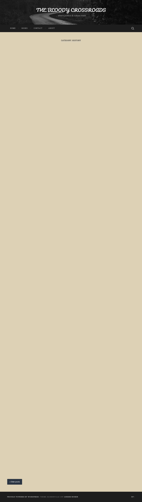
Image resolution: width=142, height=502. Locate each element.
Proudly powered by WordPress (23, 497)
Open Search (132, 28)
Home (13, 28)
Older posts (15, 482)
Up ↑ (133, 497)
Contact (38, 28)
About (51, 28)
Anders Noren (71, 497)
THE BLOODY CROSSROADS (71, 10)
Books (25, 28)
